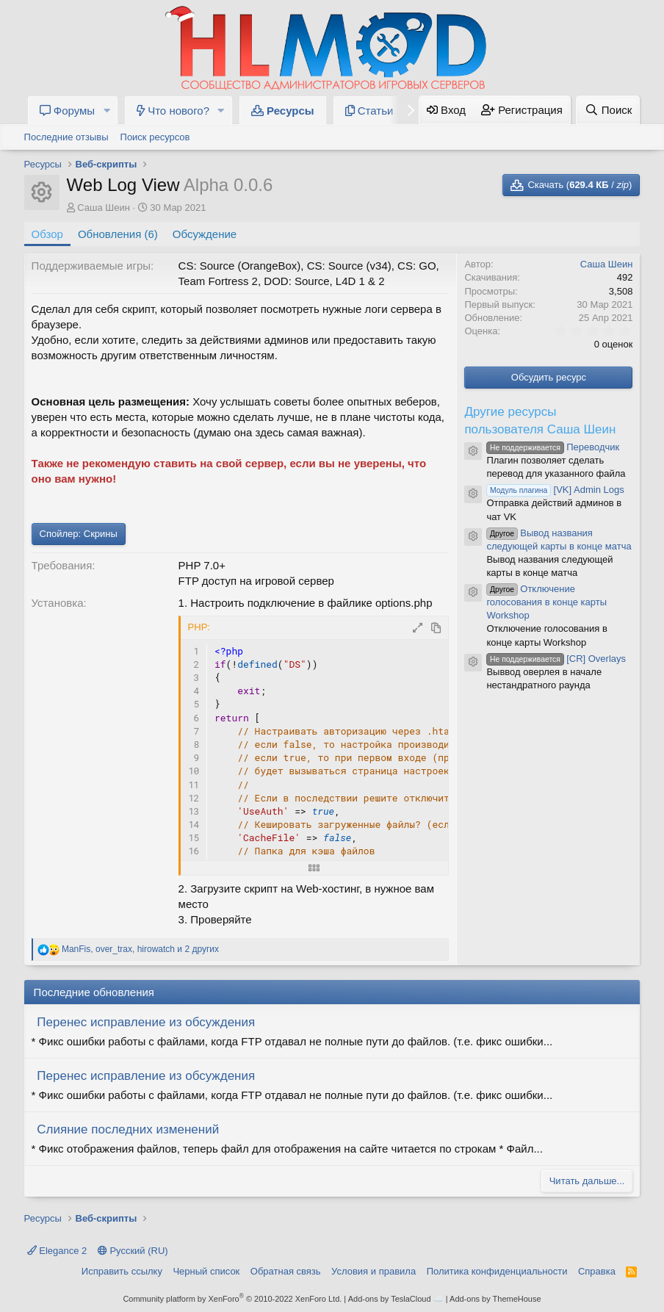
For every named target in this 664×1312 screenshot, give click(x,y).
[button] (106, 110)
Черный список (206, 1271)
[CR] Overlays (556, 658)
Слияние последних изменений (128, 1129)
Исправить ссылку (122, 1271)
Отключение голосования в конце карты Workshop (546, 602)
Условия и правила (373, 1271)
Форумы (67, 110)
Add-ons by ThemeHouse (495, 1298)
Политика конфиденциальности (497, 1271)
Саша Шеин (103, 207)
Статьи (369, 110)
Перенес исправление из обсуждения (146, 1022)
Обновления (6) (118, 234)
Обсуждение (205, 234)
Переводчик (552, 447)
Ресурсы (282, 110)
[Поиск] (608, 109)
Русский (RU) (133, 1250)
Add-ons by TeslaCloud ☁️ (396, 1298)
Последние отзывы (66, 137)
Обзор (47, 234)
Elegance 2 (57, 1250)
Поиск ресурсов (155, 137)
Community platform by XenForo (232, 1298)
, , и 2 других (140, 949)
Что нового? (173, 110)
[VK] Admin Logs (555, 489)
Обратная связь (285, 1271)
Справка (597, 1271)
